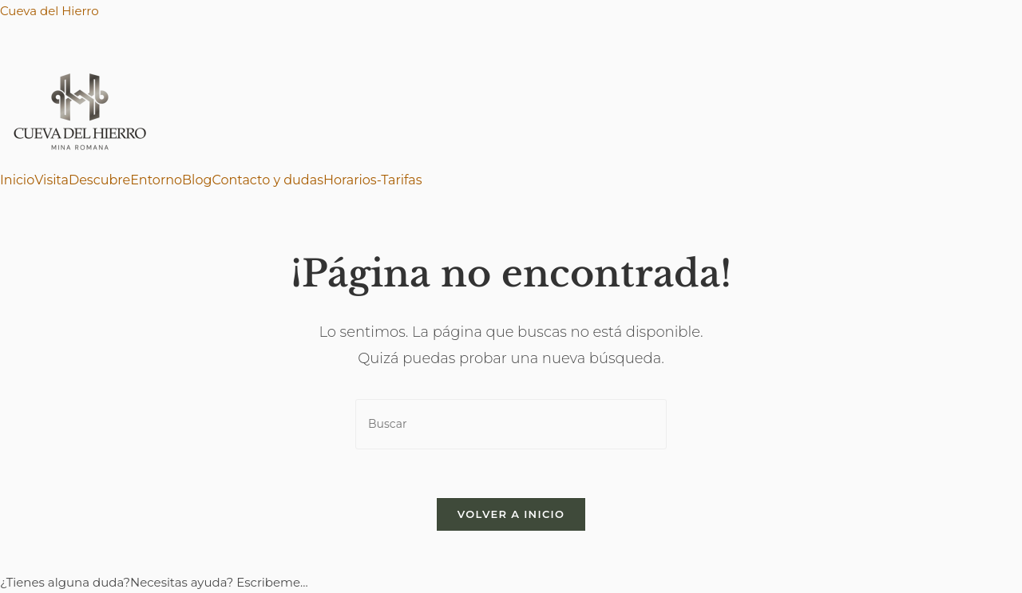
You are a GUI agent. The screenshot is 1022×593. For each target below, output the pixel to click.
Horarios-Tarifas (372, 180)
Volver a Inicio (511, 514)
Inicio (17, 180)
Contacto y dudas (267, 180)
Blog (197, 180)
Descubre (99, 180)
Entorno (156, 180)
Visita (51, 180)
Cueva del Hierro (49, 10)
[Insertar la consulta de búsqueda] (511, 424)
